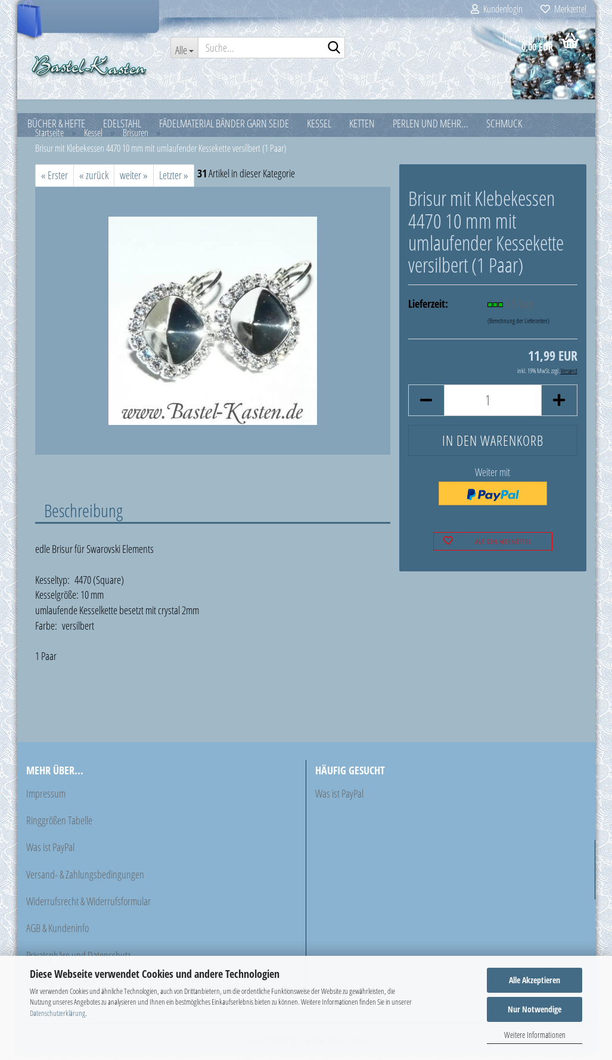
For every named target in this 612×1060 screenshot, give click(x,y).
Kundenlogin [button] (497, 8)
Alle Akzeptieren (534, 980)
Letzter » (173, 181)
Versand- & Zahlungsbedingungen (85, 880)
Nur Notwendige (534, 1009)
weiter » (134, 181)
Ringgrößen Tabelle (59, 826)
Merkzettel (563, 8)
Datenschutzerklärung (57, 1013)
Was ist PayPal (50, 853)
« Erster (54, 181)
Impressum (46, 799)
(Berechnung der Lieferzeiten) (518, 326)
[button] (426, 406)
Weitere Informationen (535, 1034)
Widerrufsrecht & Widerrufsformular (88, 907)
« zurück (93, 181)
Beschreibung (83, 516)
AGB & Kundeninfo (57, 934)
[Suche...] (184, 47)
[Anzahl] (492, 406)
